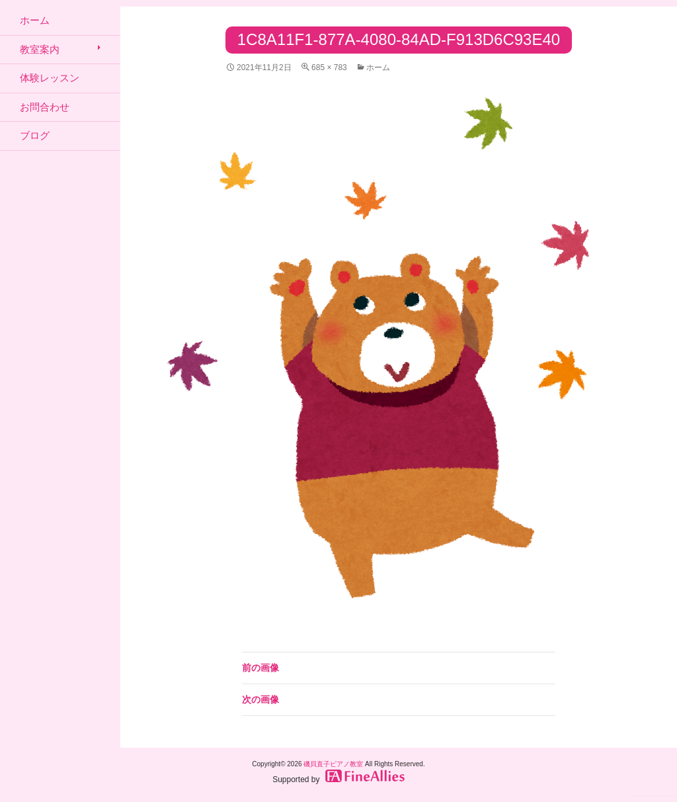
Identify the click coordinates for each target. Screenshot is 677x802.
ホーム (378, 67)
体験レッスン (49, 77)
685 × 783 (329, 67)
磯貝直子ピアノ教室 (333, 764)
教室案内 (40, 49)
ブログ (35, 135)
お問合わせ (44, 106)
